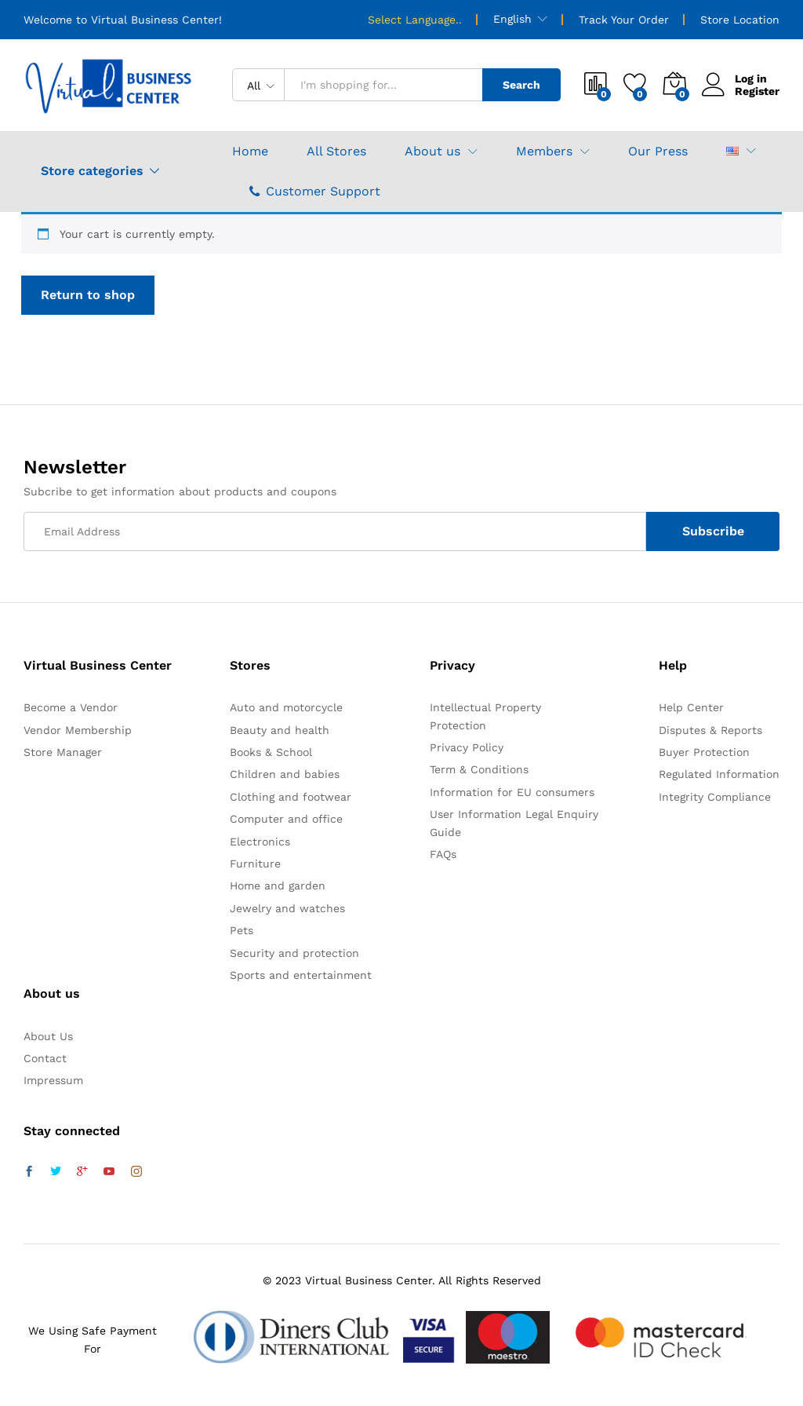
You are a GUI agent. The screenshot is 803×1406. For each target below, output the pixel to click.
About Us (48, 1036)
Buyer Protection (704, 752)
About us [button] (432, 151)
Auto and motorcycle (286, 707)
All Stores (336, 151)
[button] (732, 151)
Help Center (691, 707)
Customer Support (314, 191)
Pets (241, 930)
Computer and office (286, 819)
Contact (45, 1058)
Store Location (739, 19)
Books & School (271, 752)
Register (757, 91)
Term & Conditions (479, 769)
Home (250, 151)
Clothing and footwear (290, 797)
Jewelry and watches (287, 908)
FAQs (443, 854)
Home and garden (277, 885)
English (512, 18)
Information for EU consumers (512, 792)
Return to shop (88, 294)
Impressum (53, 1080)
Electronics (260, 841)
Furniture (255, 863)
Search (521, 85)
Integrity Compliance (715, 797)
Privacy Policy (466, 747)
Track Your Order (624, 19)
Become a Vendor (71, 707)
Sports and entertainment (301, 975)
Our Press (658, 151)
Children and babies (285, 774)
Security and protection (294, 953)
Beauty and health (279, 730)
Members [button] (544, 151)
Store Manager (63, 752)
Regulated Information (719, 774)
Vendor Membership (78, 730)
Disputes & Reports (710, 730)
